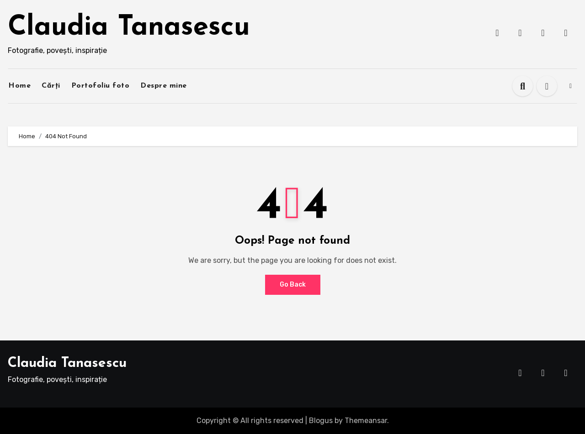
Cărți (51, 85)
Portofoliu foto (100, 85)
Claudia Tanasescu (129, 28)
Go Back (293, 284)
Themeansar (366, 420)
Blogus (321, 420)
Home (19, 85)
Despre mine (163, 85)
